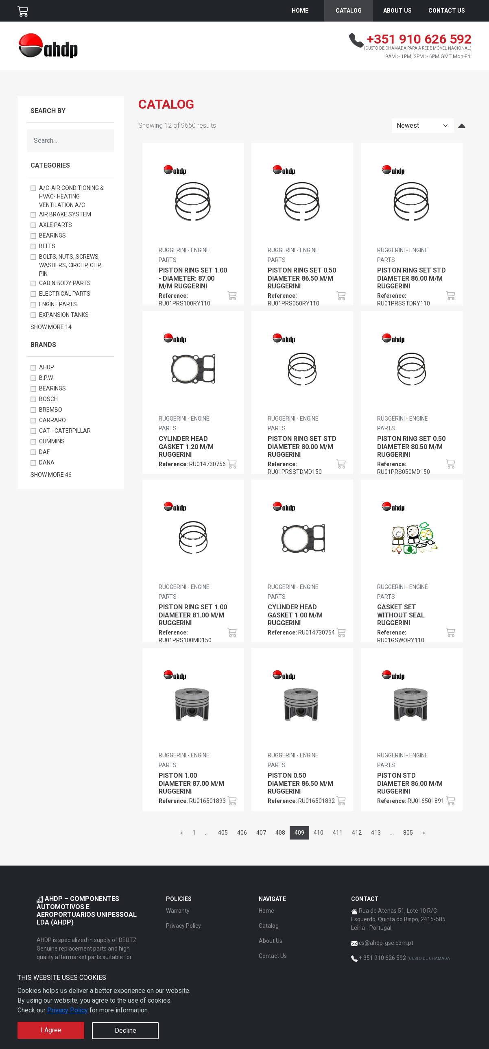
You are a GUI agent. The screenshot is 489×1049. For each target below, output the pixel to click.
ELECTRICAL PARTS (64, 293)
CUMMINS (52, 441)
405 (223, 832)
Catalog (349, 10)
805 (408, 832)
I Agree (51, 1030)
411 (338, 832)
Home (300, 10)
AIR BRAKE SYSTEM (65, 214)
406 (242, 832)
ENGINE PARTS (58, 304)
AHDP (46, 367)
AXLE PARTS (55, 225)
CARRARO (52, 420)
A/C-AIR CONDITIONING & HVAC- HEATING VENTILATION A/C (71, 196)
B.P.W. (46, 378)
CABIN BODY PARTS (65, 283)
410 (318, 832)
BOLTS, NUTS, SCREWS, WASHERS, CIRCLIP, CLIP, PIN (70, 265)
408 (280, 832)
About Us (397, 10)
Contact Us (446, 10)
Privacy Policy (67, 1010)
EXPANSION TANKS (64, 315)
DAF (44, 452)
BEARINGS (52, 235)
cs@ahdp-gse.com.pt (386, 943)
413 (376, 832)
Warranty (178, 910)
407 (261, 832)
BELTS (47, 246)
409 (299, 832)
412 (357, 832)
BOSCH (48, 399)
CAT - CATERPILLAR (65, 430)
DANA (47, 462)
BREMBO (50, 409)
